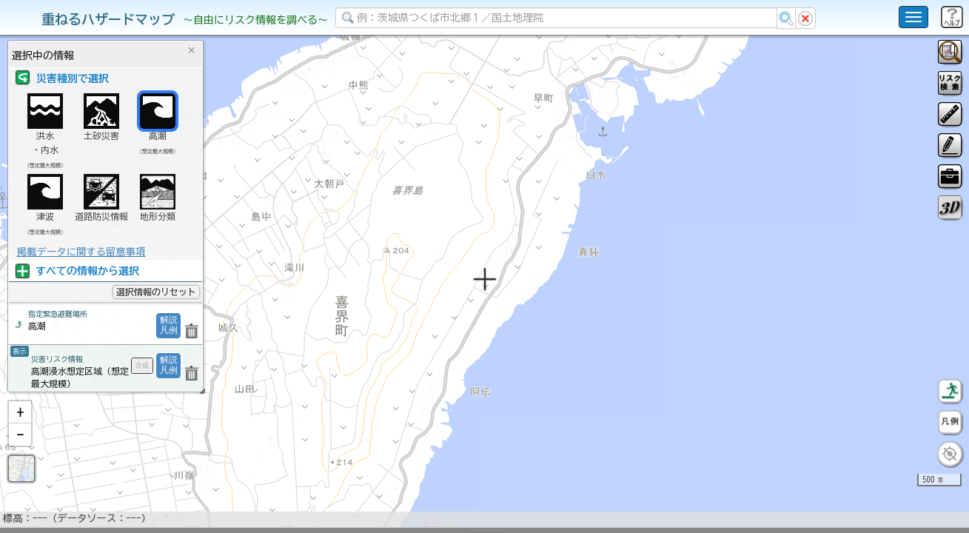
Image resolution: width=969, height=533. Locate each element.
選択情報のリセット (156, 291)
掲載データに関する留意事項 (81, 252)
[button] (20, 451)
